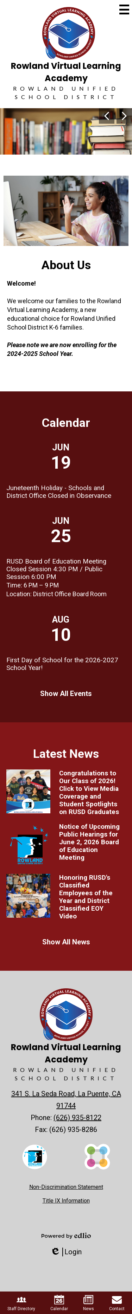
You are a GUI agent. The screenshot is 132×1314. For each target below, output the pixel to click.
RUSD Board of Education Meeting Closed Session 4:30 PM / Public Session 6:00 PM (56, 569)
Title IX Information (66, 1200)
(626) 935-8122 (77, 1117)
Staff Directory (21, 1303)
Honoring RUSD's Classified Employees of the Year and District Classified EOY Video (86, 897)
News (88, 1303)
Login (66, 1252)
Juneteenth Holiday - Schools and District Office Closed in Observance (58, 492)
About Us (66, 265)
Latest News (66, 754)
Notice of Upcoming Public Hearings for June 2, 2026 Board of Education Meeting (89, 842)
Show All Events (66, 693)
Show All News (66, 942)
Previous (106, 116)
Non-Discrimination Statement (66, 1187)
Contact (117, 1303)
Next (124, 116)
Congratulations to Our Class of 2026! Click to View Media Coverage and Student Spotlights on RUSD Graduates (89, 792)
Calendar (66, 423)
